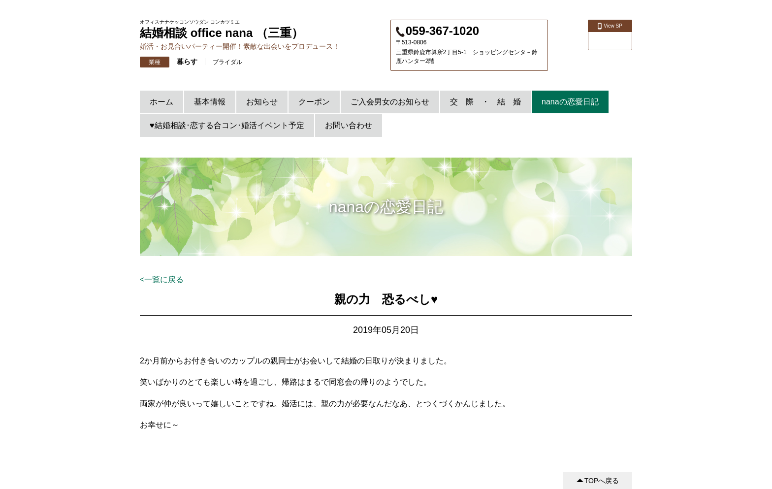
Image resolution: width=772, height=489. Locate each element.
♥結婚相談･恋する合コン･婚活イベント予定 (227, 125)
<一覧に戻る (162, 279)
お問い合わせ (348, 125)
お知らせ (262, 102)
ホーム (161, 102)
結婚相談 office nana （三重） (221, 32)
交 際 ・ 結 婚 (485, 102)
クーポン (314, 102)
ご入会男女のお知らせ (390, 102)
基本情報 (209, 102)
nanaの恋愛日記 (570, 102)
